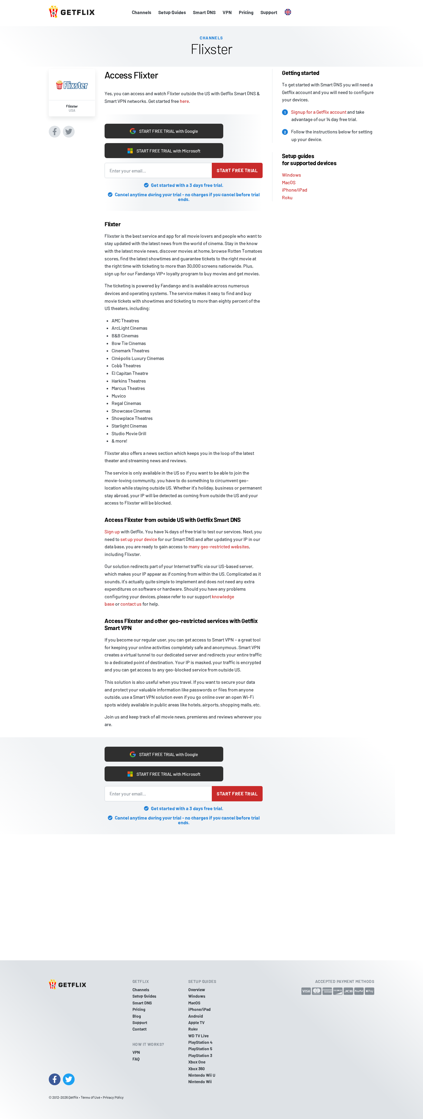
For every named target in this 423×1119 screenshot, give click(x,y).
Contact (139, 1029)
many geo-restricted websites (219, 546)
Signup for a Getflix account (318, 110)
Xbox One (196, 1061)
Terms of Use (90, 1097)
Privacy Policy (113, 1097)
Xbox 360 (196, 1068)
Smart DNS (204, 12)
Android (195, 1016)
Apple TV (196, 1022)
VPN (227, 12)
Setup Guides (172, 12)
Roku (287, 196)
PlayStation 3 (200, 1055)
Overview (196, 989)
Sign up (112, 531)
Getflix (73, 1097)
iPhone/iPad (294, 188)
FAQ (136, 1058)
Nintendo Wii (200, 1081)
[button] (288, 12)
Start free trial (237, 170)
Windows (291, 173)
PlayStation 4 (200, 1042)
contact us (131, 604)
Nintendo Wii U (201, 1075)
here (184, 99)
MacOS (289, 180)
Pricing (246, 12)
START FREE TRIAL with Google (163, 130)
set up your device (138, 539)
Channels (141, 12)
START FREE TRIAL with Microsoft (164, 150)
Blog (136, 1016)
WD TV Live (198, 1035)
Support (269, 12)
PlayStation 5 (200, 1048)
